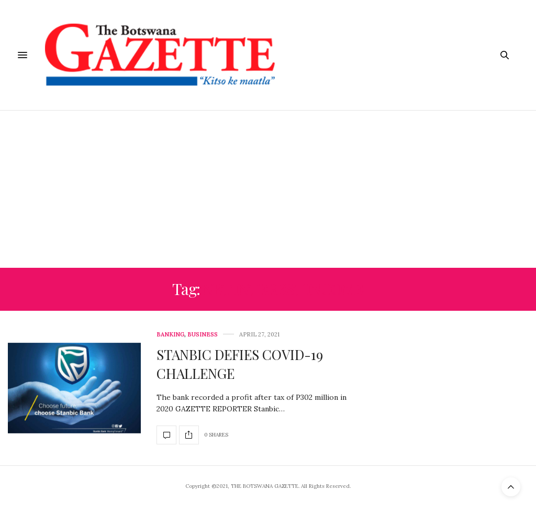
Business (202, 334)
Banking (170, 334)
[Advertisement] (268, 189)
